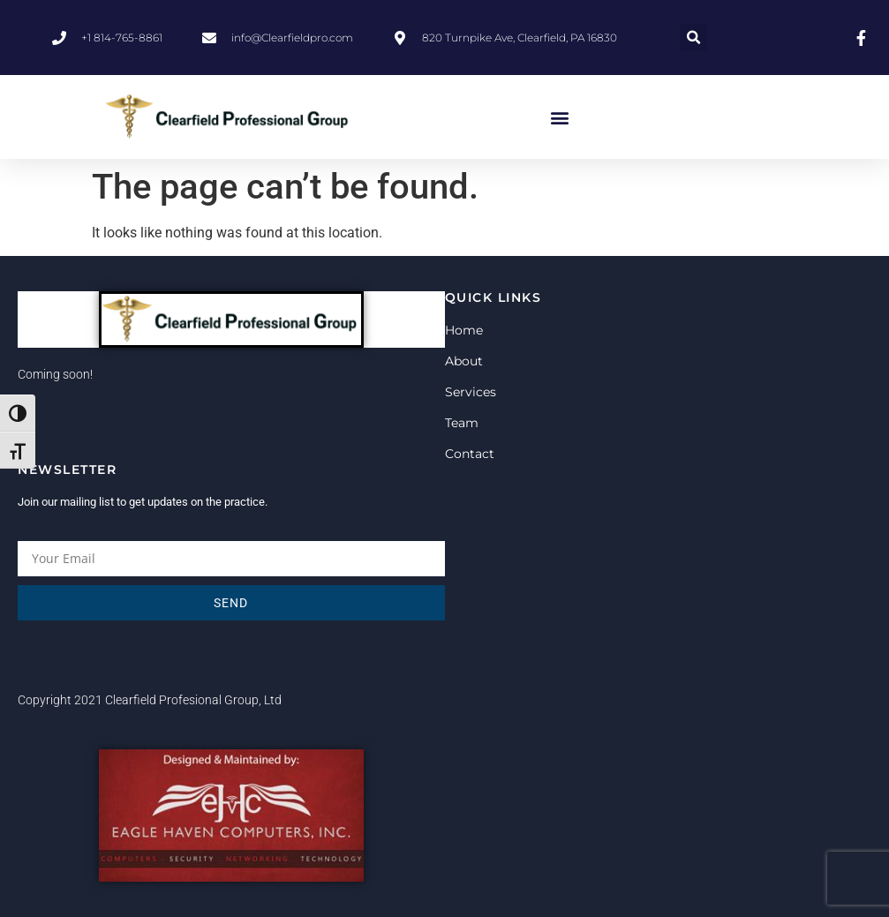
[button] (693, 37)
